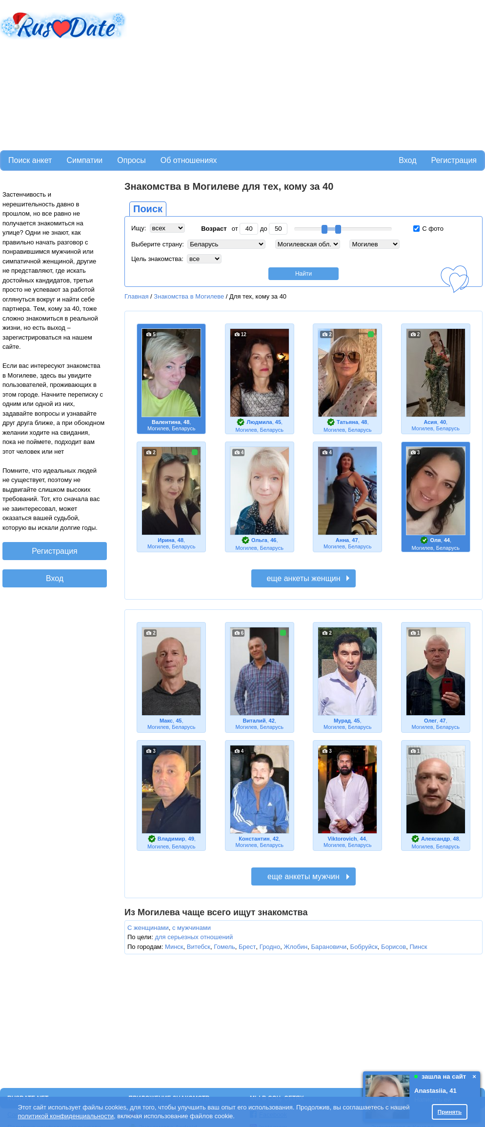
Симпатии (84, 160)
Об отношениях (189, 160)
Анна (342, 540)
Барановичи (329, 946)
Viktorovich (342, 839)
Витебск (198, 946)
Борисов (393, 946)
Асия (430, 422)
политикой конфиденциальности (66, 1116)
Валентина (166, 422)
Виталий (254, 721)
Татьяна (347, 422)
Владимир (171, 839)
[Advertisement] (251, 73)
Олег (430, 721)
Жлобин (295, 946)
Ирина (166, 540)
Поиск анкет (30, 160)
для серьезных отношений (194, 937)
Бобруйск (364, 946)
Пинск (418, 946)
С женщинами (148, 927)
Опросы (131, 160)
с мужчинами (191, 927)
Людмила (259, 422)
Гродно (270, 946)
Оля (435, 540)
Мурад (342, 721)
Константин (254, 839)
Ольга (259, 540)
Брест (247, 946)
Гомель (224, 946)
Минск (174, 946)
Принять (450, 1111)
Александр (435, 839)
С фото (428, 228)
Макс (166, 721)
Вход (407, 160)
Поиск (147, 208)
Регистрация (454, 160)
